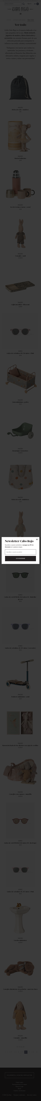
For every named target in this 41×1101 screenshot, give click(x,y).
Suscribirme (20, 558)
